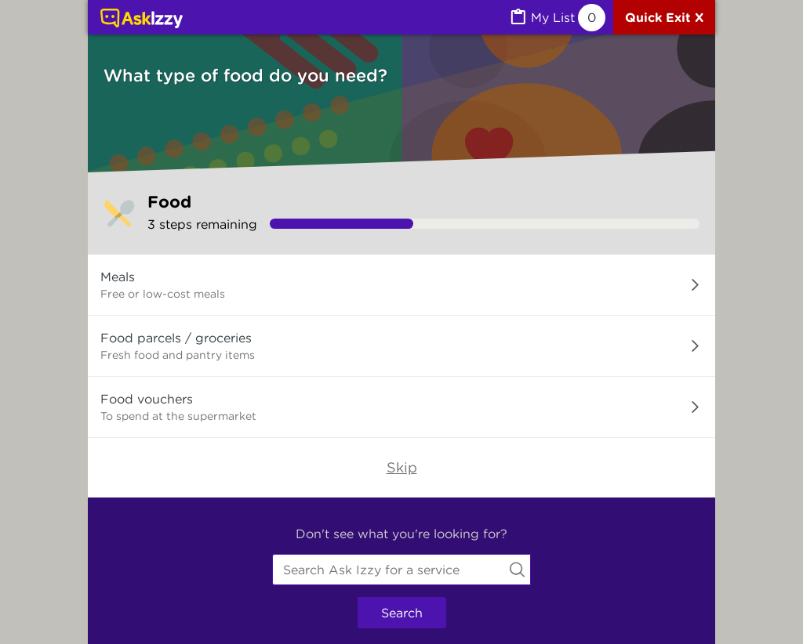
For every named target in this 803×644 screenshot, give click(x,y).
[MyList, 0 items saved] (556, 17)
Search (402, 612)
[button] (401, 285)
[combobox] (401, 569)
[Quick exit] (664, 17)
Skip (402, 467)
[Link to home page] (141, 19)
